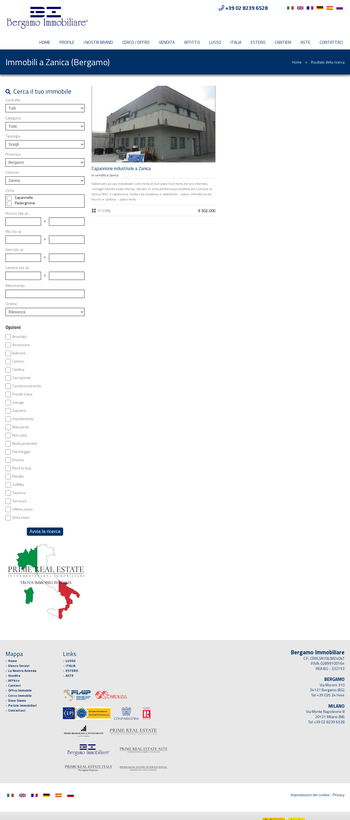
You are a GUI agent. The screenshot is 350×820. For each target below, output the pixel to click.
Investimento (23, 419)
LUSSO (215, 42)
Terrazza (19, 501)
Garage (18, 402)
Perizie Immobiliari (22, 705)
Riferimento (15, 285)
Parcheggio (21, 451)
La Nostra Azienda (22, 670)
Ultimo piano (22, 509)
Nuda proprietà (24, 443)
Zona (9, 190)
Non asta (19, 435)
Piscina (18, 460)
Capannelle (24, 197)
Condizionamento (26, 386)
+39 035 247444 (331, 695)
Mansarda (20, 427)
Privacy (339, 795)
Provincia (13, 154)
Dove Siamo (17, 700)
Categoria (13, 118)
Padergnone (25, 203)
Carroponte (21, 377)
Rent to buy (21, 468)
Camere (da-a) (17, 267)
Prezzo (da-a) (16, 213)
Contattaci (331, 42)
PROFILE (67, 42)
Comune (12, 172)
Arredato (19, 336)
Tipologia (12, 136)
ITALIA (236, 42)
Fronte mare (22, 394)
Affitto (192, 42)
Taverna (18, 492)
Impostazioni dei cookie (310, 795)
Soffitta (18, 484)
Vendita (167, 42)
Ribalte (18, 476)
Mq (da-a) (13, 231)
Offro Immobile (20, 690)
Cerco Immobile (20, 695)
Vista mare (21, 517)
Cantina (18, 369)
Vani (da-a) (14, 249)
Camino (18, 361)
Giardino (19, 410)
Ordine (11, 303)
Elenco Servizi (18, 665)
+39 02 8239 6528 (329, 721)
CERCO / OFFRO (136, 42)
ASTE (305, 42)
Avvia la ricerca (45, 531)
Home (44, 42)
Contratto (13, 100)
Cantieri (283, 42)
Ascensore (21, 345)
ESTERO (258, 42)
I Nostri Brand (98, 42)
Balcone (19, 353)
